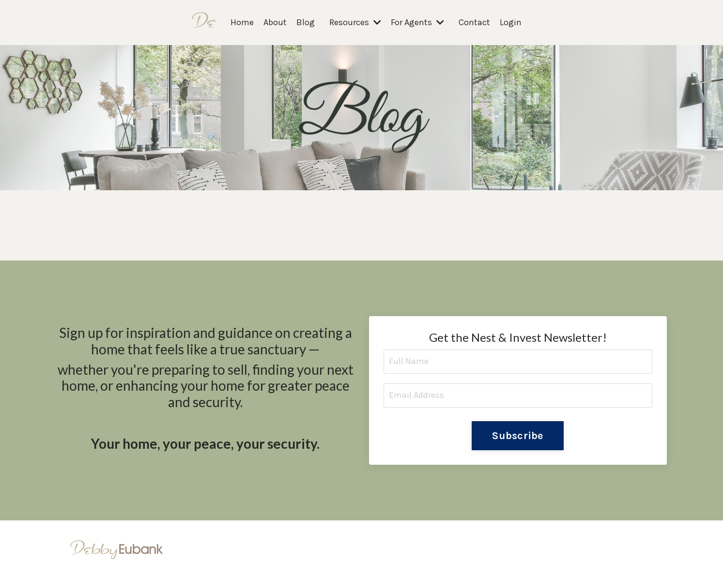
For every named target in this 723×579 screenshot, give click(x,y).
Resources (355, 22)
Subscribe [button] (517, 435)
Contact (474, 22)
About (275, 22)
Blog (305, 22)
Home (242, 22)
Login (511, 22)
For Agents (417, 22)
